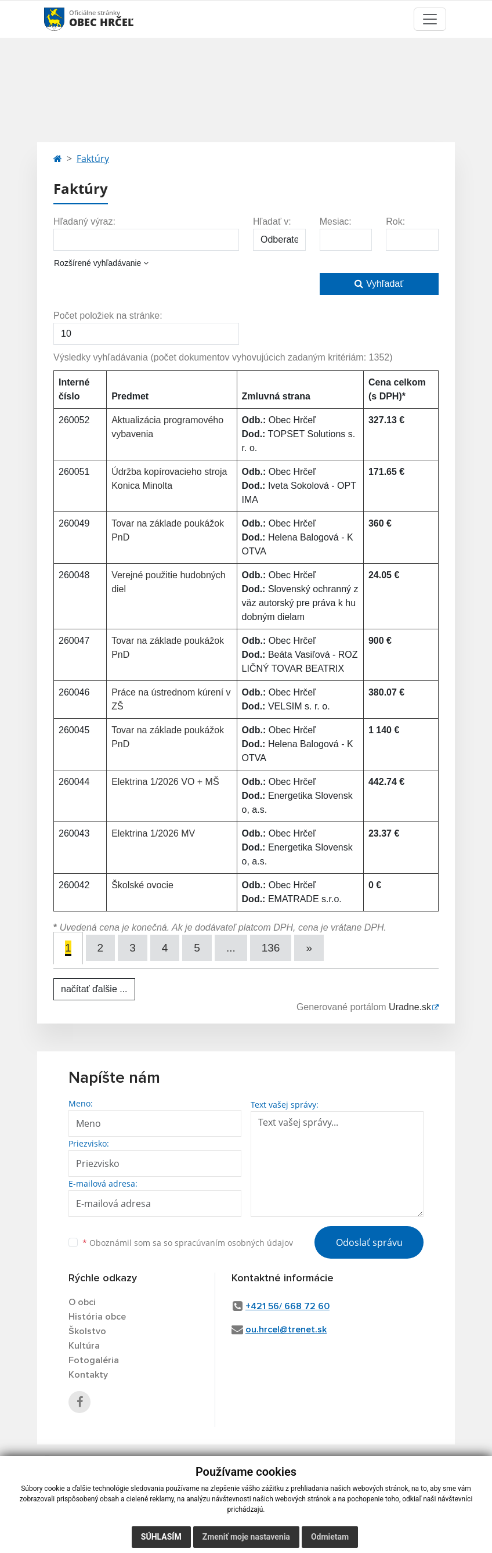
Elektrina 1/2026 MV (153, 833)
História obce (97, 1316)
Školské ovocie (142, 885)
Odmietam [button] (330, 1536)
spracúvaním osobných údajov (234, 1242)
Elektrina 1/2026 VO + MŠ (165, 782)
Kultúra (84, 1345)
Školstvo (87, 1331)
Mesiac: (336, 221)
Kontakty (88, 1374)
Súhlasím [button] (161, 1536)
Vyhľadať (378, 284)
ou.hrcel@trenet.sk (286, 1329)
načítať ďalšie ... (94, 989)
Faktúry (93, 158)
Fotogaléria (93, 1360)
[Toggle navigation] (430, 19)
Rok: (395, 221)
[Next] (309, 948)
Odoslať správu (369, 1242)
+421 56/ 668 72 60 (287, 1306)
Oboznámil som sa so (187, 1242)
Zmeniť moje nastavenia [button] (246, 1536)
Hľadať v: (272, 221)
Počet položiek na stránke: (107, 315)
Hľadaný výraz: (84, 221)
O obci (82, 1302)
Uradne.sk (410, 1007)
